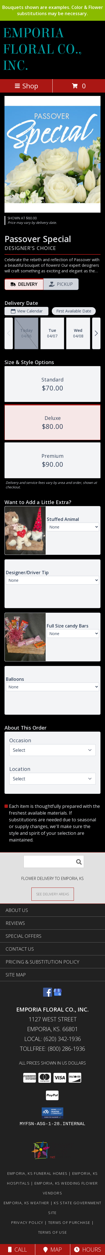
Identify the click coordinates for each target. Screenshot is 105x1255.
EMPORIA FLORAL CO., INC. (42, 49)
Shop (26, 85)
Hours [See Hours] (87, 1249)
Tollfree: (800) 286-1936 (52, 1048)
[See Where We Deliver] (52, 894)
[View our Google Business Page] (57, 995)
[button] (52, 1113)
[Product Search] (54, 861)
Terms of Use (52, 1232)
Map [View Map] (52, 1249)
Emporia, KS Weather (26, 1202)
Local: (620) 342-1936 (52, 1039)
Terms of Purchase (69, 1222)
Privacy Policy (27, 1222)
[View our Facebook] (47, 995)
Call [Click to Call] (17, 1249)
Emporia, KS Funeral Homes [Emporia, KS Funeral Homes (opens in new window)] (37, 1173)
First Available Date (73, 311)
